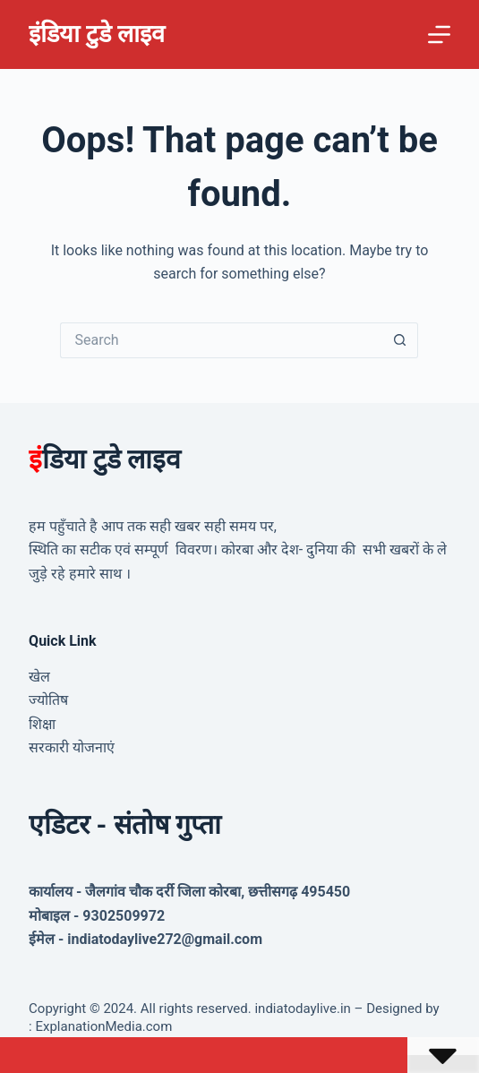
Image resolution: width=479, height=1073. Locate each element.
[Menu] (439, 34)
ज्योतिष (48, 699)
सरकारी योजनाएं (72, 747)
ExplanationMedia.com (102, 1026)
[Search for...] (221, 340)
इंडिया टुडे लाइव (96, 34)
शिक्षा (42, 724)
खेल (39, 676)
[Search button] (400, 340)
